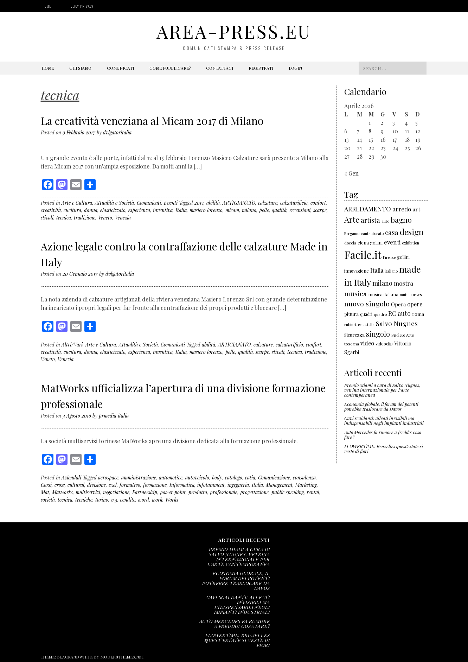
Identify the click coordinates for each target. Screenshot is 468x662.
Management (279, 485)
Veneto (105, 217)
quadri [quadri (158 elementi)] (366, 314)
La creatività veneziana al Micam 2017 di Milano (152, 121)
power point (173, 492)
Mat (45, 492)
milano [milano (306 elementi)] (382, 283)
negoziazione (116, 492)
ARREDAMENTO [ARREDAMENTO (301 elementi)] (367, 209)
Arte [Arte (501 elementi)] (351, 219)
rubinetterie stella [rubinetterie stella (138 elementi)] (359, 324)
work (157, 499)
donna (90, 210)
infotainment (211, 485)
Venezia (123, 217)
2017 (199, 202)
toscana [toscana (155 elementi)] (351, 343)
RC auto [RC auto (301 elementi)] (399, 313)
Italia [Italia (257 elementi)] (376, 270)
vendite (127, 499)
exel (113, 485)
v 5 (114, 499)
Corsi (46, 485)
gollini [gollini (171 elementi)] (403, 257)
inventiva (163, 210)
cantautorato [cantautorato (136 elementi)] (372, 233)
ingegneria (238, 485)
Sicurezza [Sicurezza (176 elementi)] (354, 335)
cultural (76, 485)
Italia (181, 210)
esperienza (139, 210)
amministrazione (138, 477)
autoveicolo (197, 477)
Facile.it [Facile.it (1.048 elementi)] (363, 254)
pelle (264, 210)
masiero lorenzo (206, 210)
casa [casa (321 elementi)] (391, 232)
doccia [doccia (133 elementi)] (350, 243)
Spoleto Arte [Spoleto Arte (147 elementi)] (402, 335)
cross (60, 485)
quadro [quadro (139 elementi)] (380, 314)
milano (249, 210)
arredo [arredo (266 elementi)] (401, 209)
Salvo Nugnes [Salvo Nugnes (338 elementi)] (397, 323)
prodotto (197, 492)
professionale (223, 492)
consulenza (304, 477)
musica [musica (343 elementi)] (355, 293)
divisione (96, 485)
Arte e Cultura (77, 202)
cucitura (72, 210)
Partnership (144, 492)
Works (171, 499)
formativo (130, 485)
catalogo (233, 477)
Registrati (261, 68)
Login (295, 68)
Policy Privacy (81, 6)
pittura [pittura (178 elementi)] (351, 314)
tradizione (84, 217)
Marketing (306, 485)
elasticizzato (113, 210)
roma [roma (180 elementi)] (418, 314)
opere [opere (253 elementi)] (414, 304)
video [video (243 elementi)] (367, 343)
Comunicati (120, 68)
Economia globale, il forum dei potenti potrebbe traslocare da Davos (381, 406)
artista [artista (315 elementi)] (370, 220)
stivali (47, 217)
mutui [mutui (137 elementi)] (405, 294)
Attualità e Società (114, 202)
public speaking (287, 492)
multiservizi (88, 492)
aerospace (108, 477)
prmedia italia (114, 415)
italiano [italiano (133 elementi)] (391, 271)
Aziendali (71, 477)
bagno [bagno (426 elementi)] (401, 219)
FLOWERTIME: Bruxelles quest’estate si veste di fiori (383, 448)
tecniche (83, 499)
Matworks (62, 492)
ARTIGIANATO (239, 202)
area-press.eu (234, 31)
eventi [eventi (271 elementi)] (392, 242)
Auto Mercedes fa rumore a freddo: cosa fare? (383, 434)
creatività (51, 210)
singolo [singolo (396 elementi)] (378, 333)
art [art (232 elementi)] (416, 209)
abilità (213, 202)
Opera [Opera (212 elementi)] (398, 304)
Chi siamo (80, 68)
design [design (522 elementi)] (411, 231)
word (143, 499)
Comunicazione (274, 477)
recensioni (299, 210)
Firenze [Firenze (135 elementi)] (389, 257)
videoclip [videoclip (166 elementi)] (384, 343)
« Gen (351, 173)
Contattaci (219, 68)
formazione (155, 485)
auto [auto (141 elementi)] (385, 221)
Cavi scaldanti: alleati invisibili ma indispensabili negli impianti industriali (384, 420)
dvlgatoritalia (117, 132)
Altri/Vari (72, 344)
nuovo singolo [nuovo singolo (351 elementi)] (367, 303)
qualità (279, 210)
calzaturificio (294, 202)
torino (101, 499)
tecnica (63, 217)
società (48, 499)
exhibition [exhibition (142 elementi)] (410, 243)
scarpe (320, 210)
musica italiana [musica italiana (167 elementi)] (383, 294)
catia (250, 477)
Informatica (181, 485)
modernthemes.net (122, 657)
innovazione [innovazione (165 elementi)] (356, 271)
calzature (267, 202)
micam (232, 210)
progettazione (254, 492)
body (217, 477)
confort (318, 202)
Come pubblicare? (170, 68)
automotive (170, 477)
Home (47, 6)
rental (313, 492)
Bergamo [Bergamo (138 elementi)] (351, 233)
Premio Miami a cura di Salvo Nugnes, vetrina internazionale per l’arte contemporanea (382, 390)
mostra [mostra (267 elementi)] (403, 283)
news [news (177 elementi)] (416, 294)
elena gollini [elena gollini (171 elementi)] (370, 243)
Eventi (171, 202)
